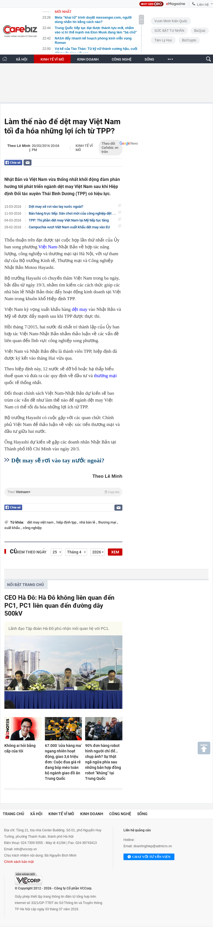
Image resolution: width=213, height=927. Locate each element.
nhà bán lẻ (87, 522)
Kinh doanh (91, 814)
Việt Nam (47, 246)
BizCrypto (189, 40)
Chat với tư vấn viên (149, 857)
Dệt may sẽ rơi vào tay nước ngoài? (56, 206)
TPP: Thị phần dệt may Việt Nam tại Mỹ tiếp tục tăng (69, 220)
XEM (115, 552)
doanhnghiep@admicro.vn (153, 846)
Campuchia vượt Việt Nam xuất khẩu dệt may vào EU (69, 227)
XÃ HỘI (21, 59)
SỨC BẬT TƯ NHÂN (169, 31)
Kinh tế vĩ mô (61, 814)
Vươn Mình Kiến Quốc (170, 21)
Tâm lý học (163, 40)
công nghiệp (32, 528)
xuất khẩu (12, 528)
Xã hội (36, 814)
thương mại (105, 375)
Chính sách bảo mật (19, 862)
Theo (63, 492)
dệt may (79, 309)
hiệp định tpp (66, 522)
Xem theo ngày (32, 552)
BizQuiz (199, 31)
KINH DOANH (88, 59)
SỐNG (149, 59)
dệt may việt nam (40, 522)
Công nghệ (120, 814)
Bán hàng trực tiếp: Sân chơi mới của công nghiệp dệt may (74, 213)
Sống (142, 814)
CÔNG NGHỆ (121, 59)
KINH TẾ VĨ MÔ (52, 59)
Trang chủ (13, 814)
